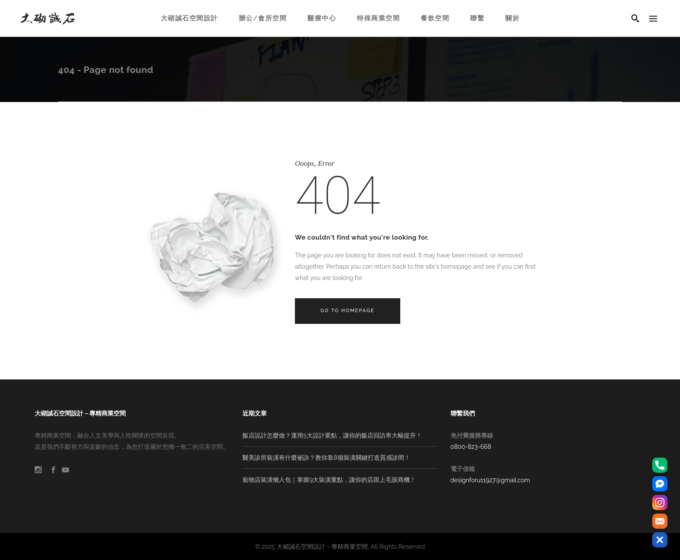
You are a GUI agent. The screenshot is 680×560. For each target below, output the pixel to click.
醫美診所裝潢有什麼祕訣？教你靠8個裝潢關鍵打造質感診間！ (326, 457)
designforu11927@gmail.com (490, 480)
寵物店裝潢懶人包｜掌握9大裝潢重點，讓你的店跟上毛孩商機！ (329, 479)
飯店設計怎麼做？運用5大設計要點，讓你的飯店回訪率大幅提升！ (332, 435)
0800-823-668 (471, 446)
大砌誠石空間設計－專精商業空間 (322, 546)
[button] (659, 539)
